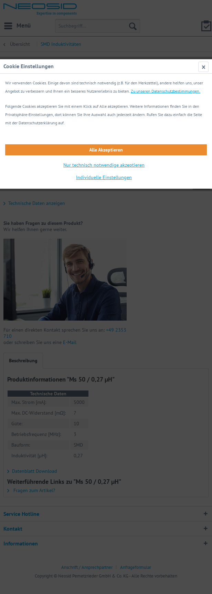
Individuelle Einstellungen (104, 177)
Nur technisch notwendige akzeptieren (104, 165)
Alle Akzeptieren (106, 150)
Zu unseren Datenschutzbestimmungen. (165, 91)
